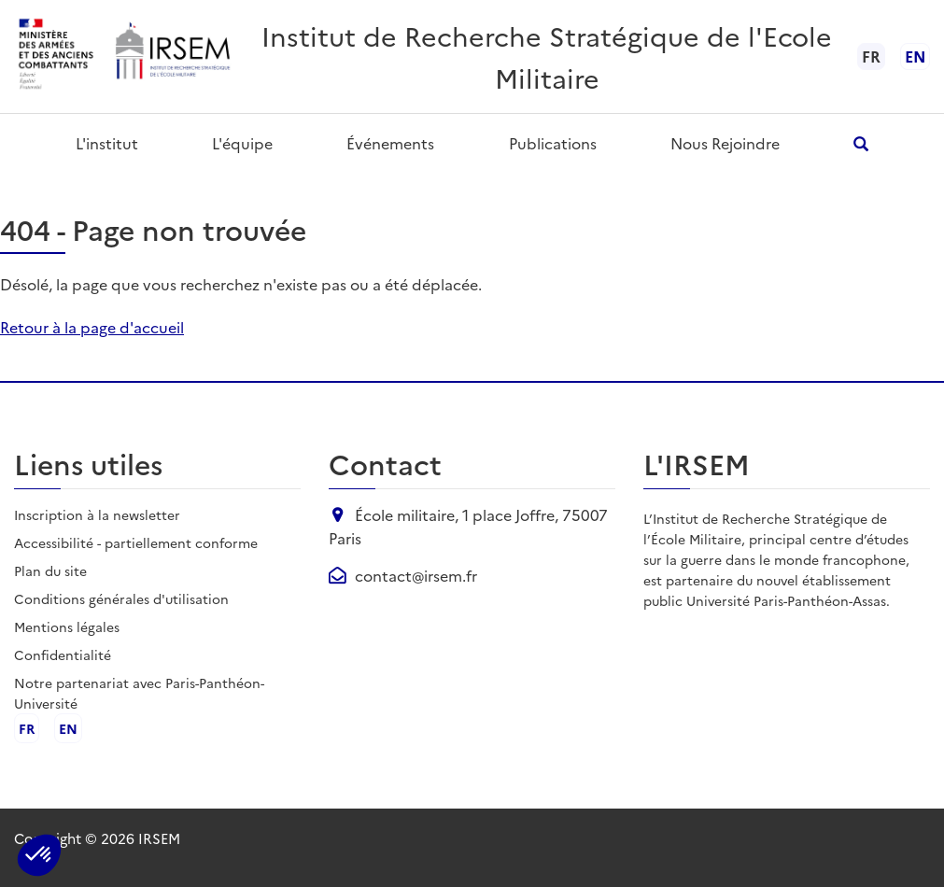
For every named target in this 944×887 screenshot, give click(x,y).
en (915, 56)
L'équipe (242, 143)
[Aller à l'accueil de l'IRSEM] (171, 56)
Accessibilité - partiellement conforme (136, 542)
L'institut (107, 143)
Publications (553, 143)
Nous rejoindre (725, 143)
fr (27, 728)
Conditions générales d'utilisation (121, 598)
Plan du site (50, 570)
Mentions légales (67, 626)
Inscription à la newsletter (97, 514)
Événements (390, 143)
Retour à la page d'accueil (92, 327)
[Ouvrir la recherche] (861, 143)
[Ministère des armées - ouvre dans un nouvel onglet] (57, 56)
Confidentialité (62, 654)
